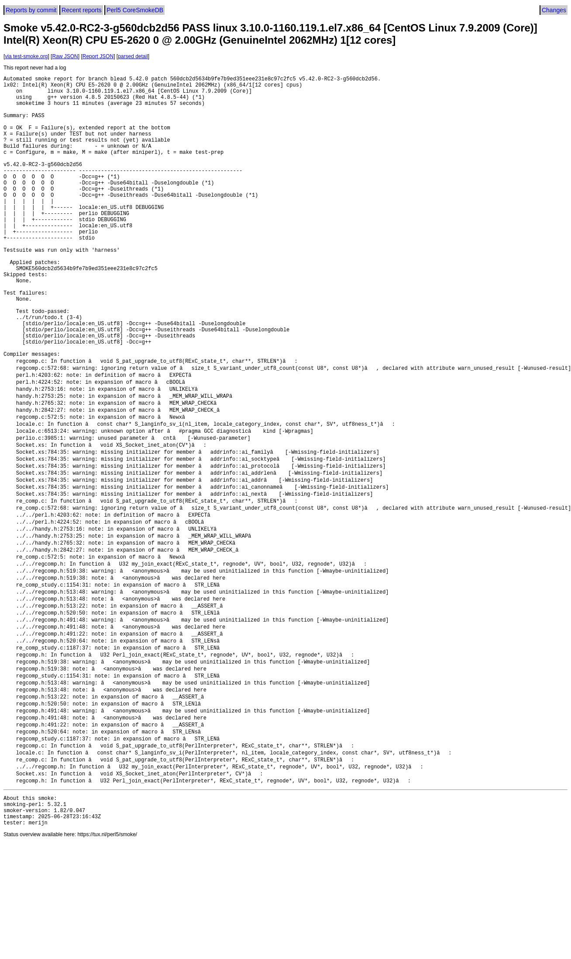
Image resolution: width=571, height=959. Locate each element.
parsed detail (133, 56)
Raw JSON (65, 56)
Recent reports (82, 10)
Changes (554, 10)
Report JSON (98, 56)
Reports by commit (31, 10)
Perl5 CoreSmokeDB (135, 10)
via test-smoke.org (26, 56)
